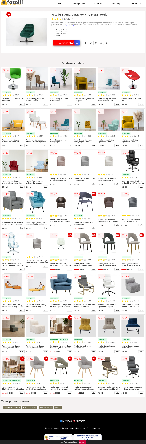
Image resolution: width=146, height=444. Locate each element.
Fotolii (60, 3)
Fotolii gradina (79, 3)
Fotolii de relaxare (12, 407)
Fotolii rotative (46, 407)
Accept (82, 442)
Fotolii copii (116, 3)
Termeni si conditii (53, 428)
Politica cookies (93, 428)
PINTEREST (79, 421)
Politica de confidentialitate (73, 428)
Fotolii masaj (136, 3)
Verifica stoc (69, 42)
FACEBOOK (66, 421)
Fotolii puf (98, 3)
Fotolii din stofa (29, 407)
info (21, 104)
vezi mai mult (69, 26)
